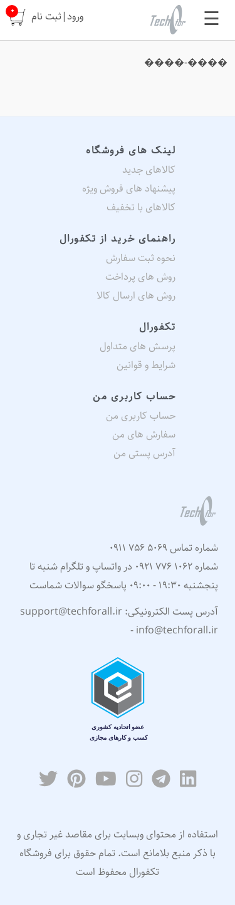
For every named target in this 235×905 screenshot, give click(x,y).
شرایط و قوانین (146, 365)
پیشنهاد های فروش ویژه (128, 189)
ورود (75, 16)
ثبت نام (46, 16)
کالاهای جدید (148, 170)
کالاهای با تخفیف (141, 207)
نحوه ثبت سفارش (140, 258)
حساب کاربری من (140, 416)
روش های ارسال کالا (136, 296)
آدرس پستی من (144, 453)
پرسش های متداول (137, 346)
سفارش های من (143, 434)
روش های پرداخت (140, 277)
